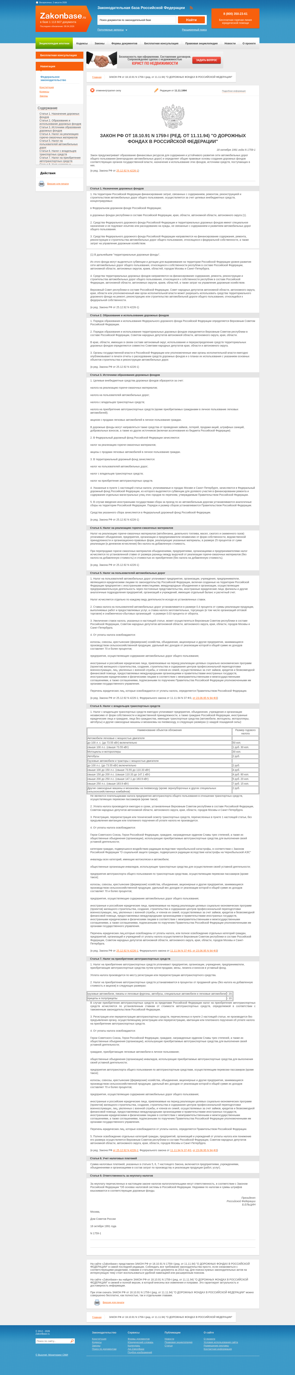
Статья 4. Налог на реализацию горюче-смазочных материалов (59, 135)
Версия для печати (58, 183)
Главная (96, 77)
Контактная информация (218, 1349)
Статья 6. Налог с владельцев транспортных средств (58, 152)
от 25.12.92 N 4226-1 (125, 1150)
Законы (99, 43)
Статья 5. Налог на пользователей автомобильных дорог (59, 144)
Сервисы (134, 1332)
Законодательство (104, 1332)
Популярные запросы (110, 29)
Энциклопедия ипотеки (54, 43)
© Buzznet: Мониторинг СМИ (52, 1354)
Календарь (134, 1345)
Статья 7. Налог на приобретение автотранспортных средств (60, 159)
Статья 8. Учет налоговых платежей (113, 1158)
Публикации (172, 1332)
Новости (230, 43)
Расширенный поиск (194, 29)
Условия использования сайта (221, 1342)
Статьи (169, 1345)
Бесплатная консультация (161, 43)
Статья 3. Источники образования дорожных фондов (60, 129)
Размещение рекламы (216, 1345)
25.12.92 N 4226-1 (127, 170)
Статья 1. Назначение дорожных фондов (117, 188)
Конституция (47, 87)
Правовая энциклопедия (201, 43)
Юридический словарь (140, 1342)
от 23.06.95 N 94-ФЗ (205, 697)
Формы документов (124, 43)
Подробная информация (234, 91)
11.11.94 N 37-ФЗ (180, 950)
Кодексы (82, 43)
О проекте (249, 43)
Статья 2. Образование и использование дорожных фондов (60, 122)
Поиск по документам (104, 1349)
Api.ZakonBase (136, 1349)
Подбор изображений (140, 1352)
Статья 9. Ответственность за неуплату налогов (121, 1175)
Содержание (47, 108)
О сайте (209, 1332)
